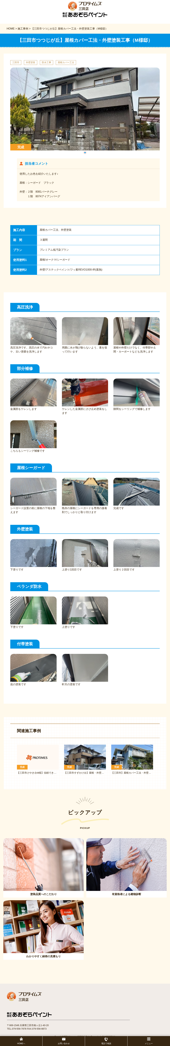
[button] (85, 152)
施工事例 (23, 28)
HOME (11, 28)
